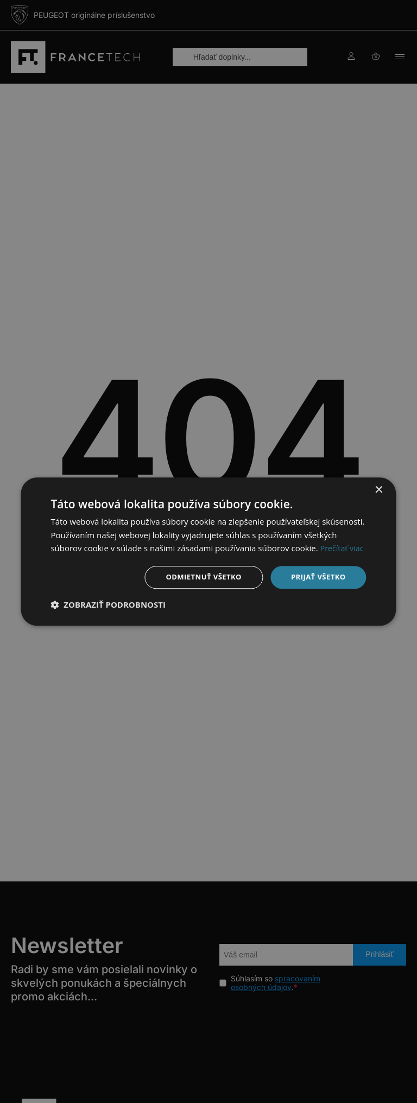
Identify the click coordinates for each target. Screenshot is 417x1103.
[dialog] (208, 551)
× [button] (379, 489)
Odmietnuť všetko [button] (197, 577)
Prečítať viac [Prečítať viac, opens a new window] (343, 547)
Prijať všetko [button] (316, 577)
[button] (108, 605)
